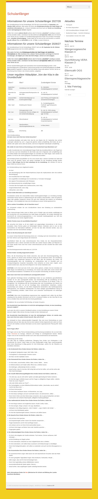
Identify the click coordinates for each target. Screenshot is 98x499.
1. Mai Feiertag (73, 86)
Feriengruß (69, 25)
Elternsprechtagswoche (78, 78)
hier (26, 472)
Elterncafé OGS (73, 70)
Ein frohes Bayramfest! (72, 27)
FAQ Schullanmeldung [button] (13, 135)
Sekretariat (14, 333)
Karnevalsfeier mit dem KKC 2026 (75, 36)
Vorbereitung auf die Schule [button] (15, 338)
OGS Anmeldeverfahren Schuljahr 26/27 (77, 30)
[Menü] (78, 7)
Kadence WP (50, 485)
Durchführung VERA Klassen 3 (76, 61)
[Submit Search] (66, 94)
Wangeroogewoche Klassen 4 (75, 50)
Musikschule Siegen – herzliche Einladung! (78, 33)
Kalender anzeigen (70, 89)
